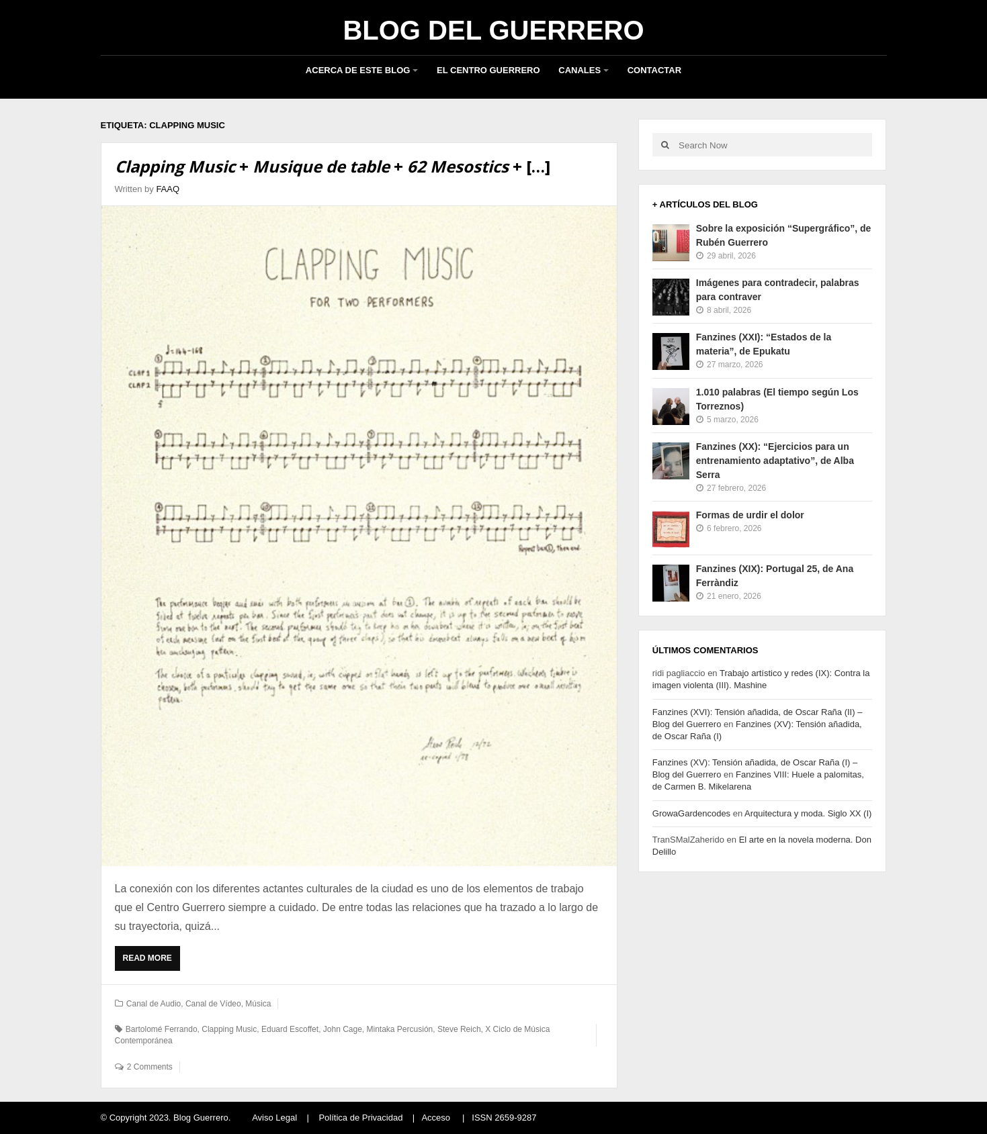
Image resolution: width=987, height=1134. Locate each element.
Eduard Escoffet (289, 1029)
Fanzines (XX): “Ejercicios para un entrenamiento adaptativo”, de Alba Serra (775, 460)
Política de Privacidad (360, 1118)
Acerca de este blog (358, 70)
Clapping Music (229, 1029)
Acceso (435, 1118)
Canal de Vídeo (213, 1003)
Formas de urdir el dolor (750, 515)
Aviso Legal (274, 1118)
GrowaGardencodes (691, 813)
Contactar (654, 70)
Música (258, 1003)
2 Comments (150, 1067)
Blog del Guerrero (493, 30)
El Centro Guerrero (488, 70)
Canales (579, 70)
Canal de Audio (153, 1003)
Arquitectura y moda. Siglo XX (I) (807, 813)
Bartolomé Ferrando (162, 1029)
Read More (151, 961)
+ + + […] (332, 166)
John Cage (342, 1029)
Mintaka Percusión (400, 1029)
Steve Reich (459, 1029)
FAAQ (167, 189)
